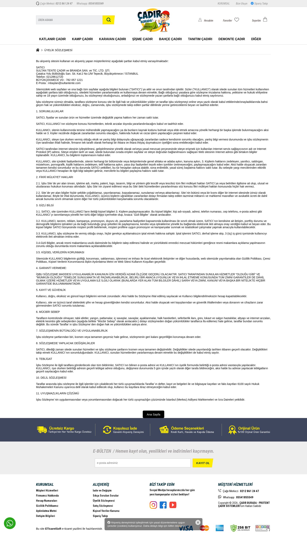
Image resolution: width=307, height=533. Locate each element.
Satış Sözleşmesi (103, 505)
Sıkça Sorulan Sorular (106, 495)
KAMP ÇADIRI (82, 39)
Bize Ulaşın (241, 3)
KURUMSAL (224, 3)
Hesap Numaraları (46, 500)
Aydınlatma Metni (46, 510)
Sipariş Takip (261, 3)
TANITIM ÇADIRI (200, 39)
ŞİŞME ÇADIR (142, 39)
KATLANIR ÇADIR (52, 39)
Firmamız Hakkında (47, 495)
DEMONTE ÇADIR (232, 39)
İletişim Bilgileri (45, 516)
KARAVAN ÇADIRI (112, 39)
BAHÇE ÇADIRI (170, 39)
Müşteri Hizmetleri (47, 490)
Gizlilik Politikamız (47, 505)
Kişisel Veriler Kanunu (106, 510)
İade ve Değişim (102, 490)
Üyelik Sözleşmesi (104, 500)
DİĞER (256, 39)
